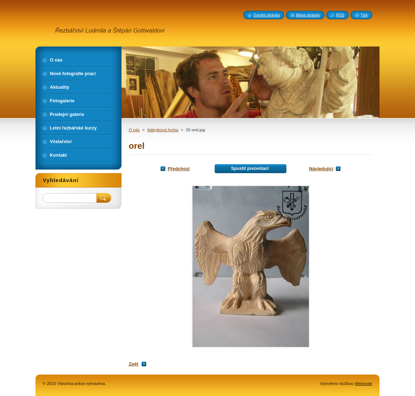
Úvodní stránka (266, 15)
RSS (340, 15)
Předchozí (179, 168)
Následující (321, 168)
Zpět (133, 364)
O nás (134, 130)
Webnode (363, 383)
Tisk (364, 15)
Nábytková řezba (162, 130)
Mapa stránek (308, 15)
